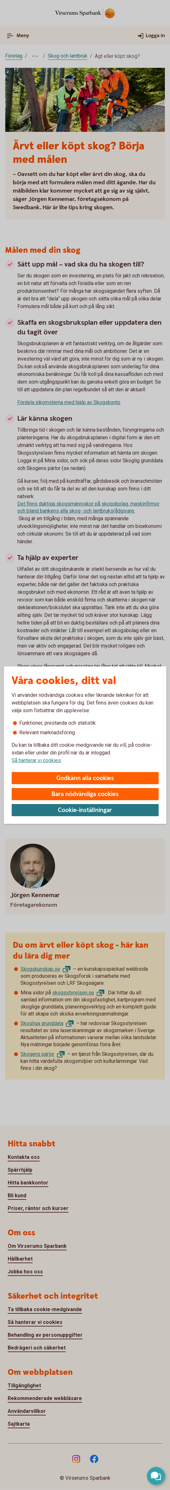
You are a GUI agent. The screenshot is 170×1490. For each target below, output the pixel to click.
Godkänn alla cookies (85, 778)
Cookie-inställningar (85, 810)
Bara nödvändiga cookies (85, 794)
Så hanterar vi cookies (36, 760)
